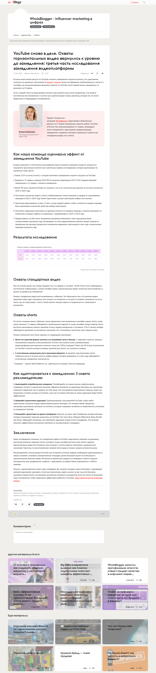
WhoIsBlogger (61, 121)
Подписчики (26, 35)
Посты (16, 35)
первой (49, 82)
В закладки (39, 504)
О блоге (36, 35)
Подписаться (35, 27)
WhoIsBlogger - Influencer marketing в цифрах (61, 20)
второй (58, 82)
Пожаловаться (49, 27)
